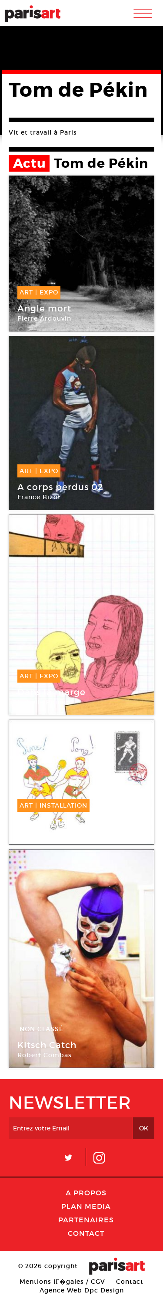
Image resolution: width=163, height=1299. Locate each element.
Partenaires (86, 1219)
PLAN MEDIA (86, 1206)
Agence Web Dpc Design (82, 1290)
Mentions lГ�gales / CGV (62, 1281)
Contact (86, 1233)
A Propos (86, 1192)
